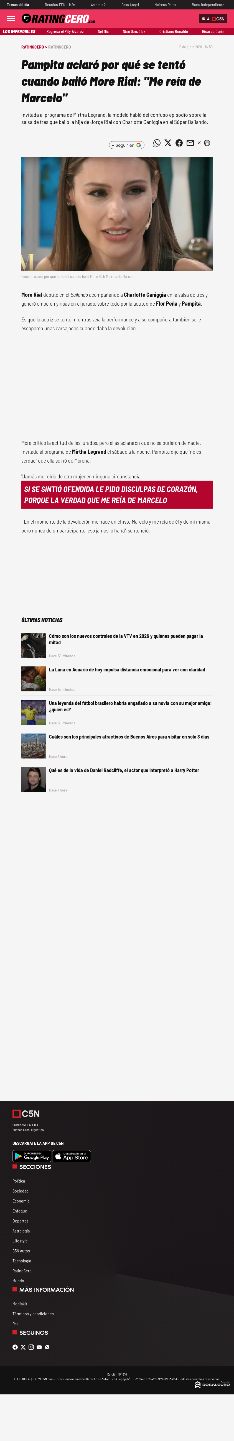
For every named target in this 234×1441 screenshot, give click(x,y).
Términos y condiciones (33, 1313)
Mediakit (19, 1303)
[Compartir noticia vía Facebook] (179, 142)
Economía (20, 1200)
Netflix (103, 31)
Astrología (21, 1230)
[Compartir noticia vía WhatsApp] (156, 142)
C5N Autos (21, 1250)
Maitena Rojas (165, 4)
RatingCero (59, 46)
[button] (207, 142)
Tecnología (21, 1260)
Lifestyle (20, 1240)
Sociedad (20, 1190)
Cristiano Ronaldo (173, 31)
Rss (15, 1323)
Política (18, 1180)
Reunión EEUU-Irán (60, 4)
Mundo (18, 1280)
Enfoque (19, 1210)
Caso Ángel (130, 4)
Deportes (20, 1220)
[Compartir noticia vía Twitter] (168, 142)
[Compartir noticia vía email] (190, 142)
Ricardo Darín (213, 31)
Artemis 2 (98, 4)
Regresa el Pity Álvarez (65, 31)
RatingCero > (34, 46)
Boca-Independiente (208, 4)
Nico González (134, 31)
